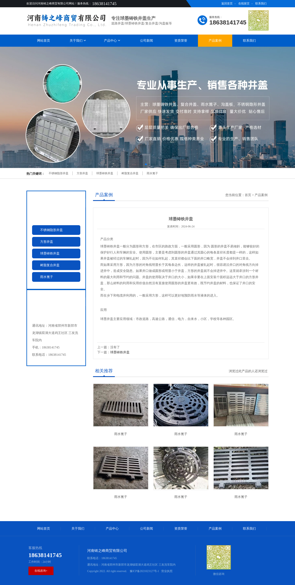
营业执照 (167, 571)
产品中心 (112, 40)
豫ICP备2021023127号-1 (144, 571)
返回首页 (227, 3)
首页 (248, 195)
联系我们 (261, 3)
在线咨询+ (41, 570)
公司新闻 (146, 40)
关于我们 (78, 40)
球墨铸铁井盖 (104, 173)
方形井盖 (82, 173)
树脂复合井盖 (129, 173)
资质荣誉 (180, 40)
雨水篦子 (152, 173)
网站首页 (43, 40)
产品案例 (215, 40)
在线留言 (244, 3)
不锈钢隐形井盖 (58, 173)
